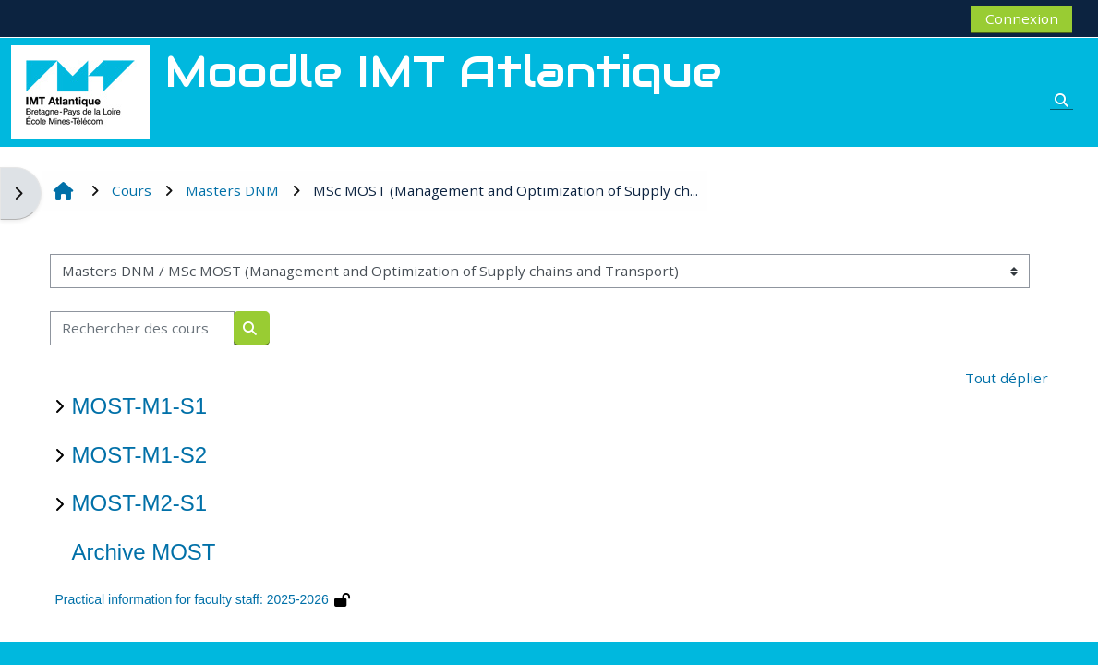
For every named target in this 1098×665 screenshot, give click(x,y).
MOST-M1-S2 (139, 454)
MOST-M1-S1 (139, 405)
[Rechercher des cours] (142, 328)
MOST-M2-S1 (139, 502)
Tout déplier (1006, 378)
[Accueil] (80, 90)
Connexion (1021, 18)
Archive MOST (143, 551)
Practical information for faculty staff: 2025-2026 (191, 599)
